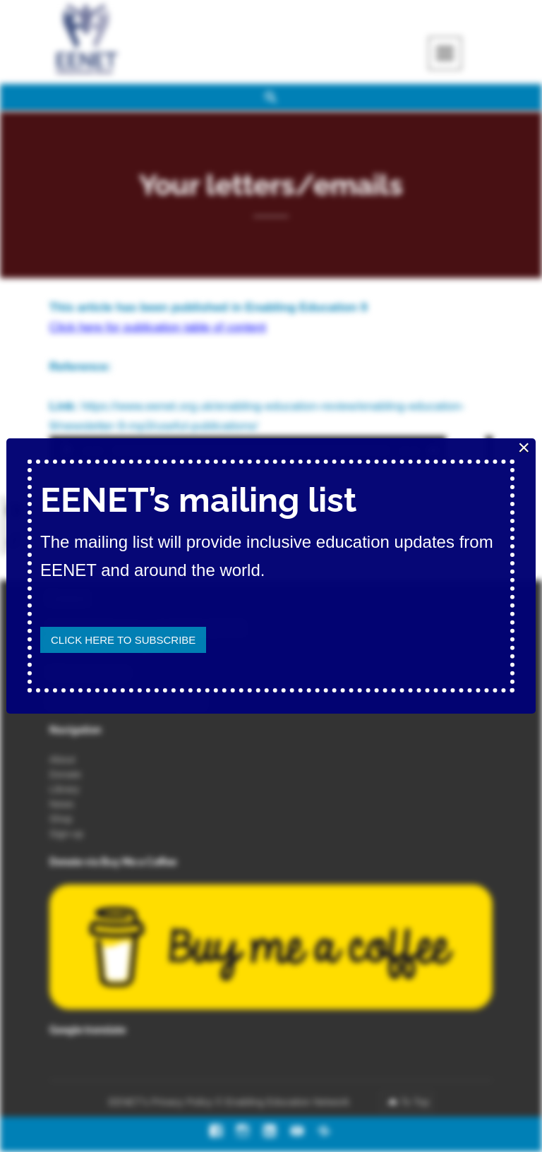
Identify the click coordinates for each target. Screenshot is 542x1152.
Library (64, 789)
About (62, 759)
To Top (414, 1102)
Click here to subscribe (123, 640)
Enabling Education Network (288, 1102)
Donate (65, 774)
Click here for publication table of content (157, 327)
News (61, 804)
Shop (61, 818)
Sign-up (66, 833)
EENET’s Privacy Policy (161, 1102)
